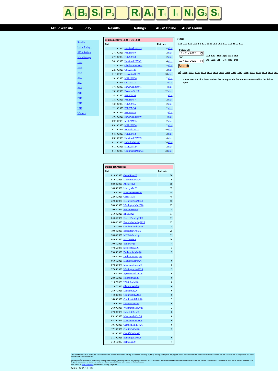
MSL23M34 (131, 125)
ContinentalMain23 (134, 150)
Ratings (140, 28)
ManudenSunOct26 (132, 321)
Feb (213, 56)
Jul (207, 60)
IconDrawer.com (87, 366)
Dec (236, 60)
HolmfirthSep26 (131, 313)
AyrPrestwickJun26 (132, 274)
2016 (80, 108)
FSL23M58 (130, 57)
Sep (219, 60)
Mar (219, 56)
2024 (80, 67)
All (179, 73)
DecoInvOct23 (132, 91)
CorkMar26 (129, 197)
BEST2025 (128, 214)
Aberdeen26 (129, 184)
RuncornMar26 (130, 210)
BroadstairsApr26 (132, 231)
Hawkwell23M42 (133, 61)
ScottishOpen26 (131, 249)
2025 (80, 62)
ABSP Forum (192, 28)
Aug (213, 60)
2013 (264, 73)
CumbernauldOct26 (133, 325)
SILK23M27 (131, 146)
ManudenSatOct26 (132, 317)
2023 (80, 72)
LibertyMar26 (130, 189)
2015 (252, 73)
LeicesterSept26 (131, 304)
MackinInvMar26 (132, 180)
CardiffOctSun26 (131, 334)
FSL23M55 (130, 104)
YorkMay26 (129, 244)
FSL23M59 (130, 52)
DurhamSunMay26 (132, 257)
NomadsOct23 (132, 129)
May (230, 56)
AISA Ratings (84, 52)
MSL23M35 (131, 121)
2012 (270, 73)
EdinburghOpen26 (132, 338)
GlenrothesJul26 (131, 287)
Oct (225, 60)
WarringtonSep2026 (133, 308)
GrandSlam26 (130, 176)
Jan (208, 56)
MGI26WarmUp (131, 236)
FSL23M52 (130, 133)
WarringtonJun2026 (133, 270)
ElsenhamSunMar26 (133, 202)
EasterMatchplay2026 (134, 223)
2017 (80, 103)
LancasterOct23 (132, 74)
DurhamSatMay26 (132, 253)
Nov (230, 60)
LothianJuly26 (130, 291)
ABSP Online (166, 28)
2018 (80, 98)
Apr (225, 56)
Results (114, 28)
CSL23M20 (130, 69)
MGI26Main (129, 240)
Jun (236, 56)
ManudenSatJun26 (132, 261)
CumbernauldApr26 (133, 227)
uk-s (170, 48)
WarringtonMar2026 (133, 206)
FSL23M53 (130, 112)
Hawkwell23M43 (133, 48)
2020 (80, 87)
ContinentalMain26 (132, 300)
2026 (185, 73)
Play (87, 28)
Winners (82, 113)
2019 (80, 93)
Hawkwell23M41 (133, 86)
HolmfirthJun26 (131, 278)
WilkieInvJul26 (130, 283)
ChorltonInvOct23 (133, 65)
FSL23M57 (130, 99)
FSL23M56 (130, 95)
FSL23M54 (130, 108)
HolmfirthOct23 (132, 142)
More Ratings (84, 57)
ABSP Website (62, 28)
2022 (80, 77)
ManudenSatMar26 (132, 193)
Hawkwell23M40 (133, 116)
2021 (80, 82)
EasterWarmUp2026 (133, 219)
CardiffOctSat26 (131, 330)
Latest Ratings (85, 47)
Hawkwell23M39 (133, 138)
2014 (258, 73)
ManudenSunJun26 (132, 266)
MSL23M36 (131, 78)
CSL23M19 (130, 82)
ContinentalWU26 (132, 296)
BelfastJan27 (129, 343)
